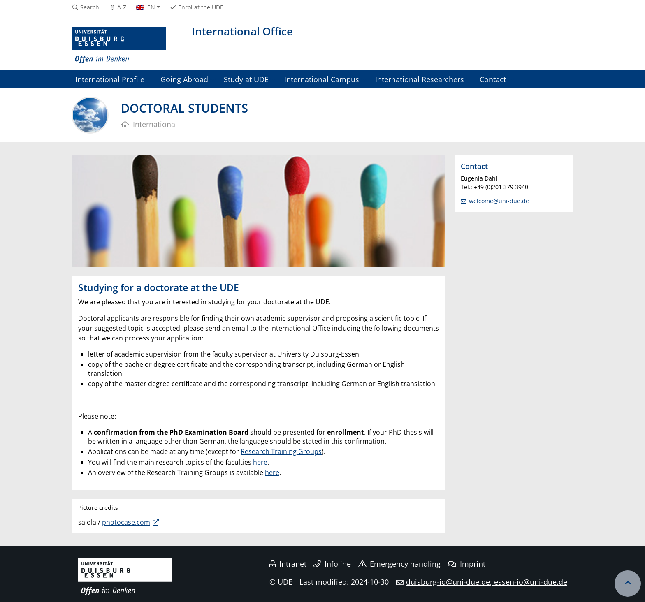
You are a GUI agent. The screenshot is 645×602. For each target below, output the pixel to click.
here (260, 462)
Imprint (466, 564)
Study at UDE (246, 79)
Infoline (332, 564)
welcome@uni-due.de (499, 201)
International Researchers (419, 79)
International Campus (321, 79)
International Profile (109, 79)
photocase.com (126, 522)
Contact (493, 79)
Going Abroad (184, 79)
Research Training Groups (281, 451)
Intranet (287, 564)
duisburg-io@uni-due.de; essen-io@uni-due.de (486, 582)
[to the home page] (119, 45)
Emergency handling (399, 564)
